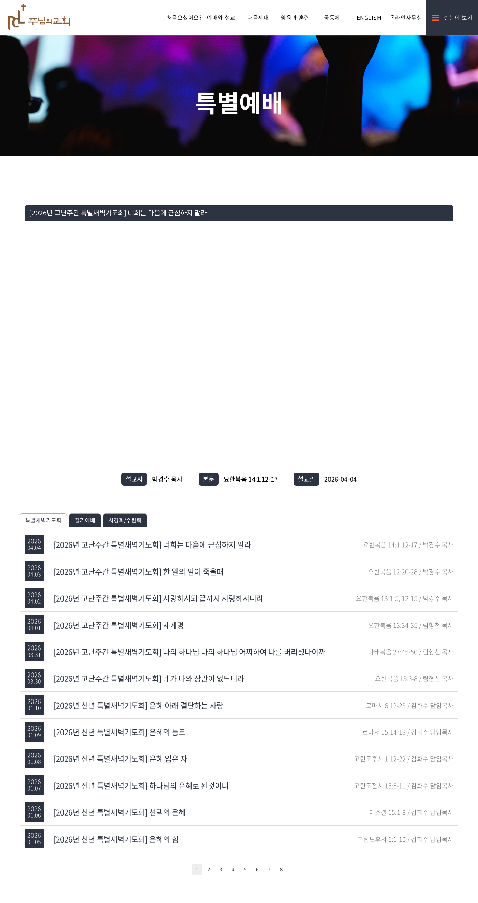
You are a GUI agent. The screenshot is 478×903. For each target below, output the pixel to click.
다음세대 (258, 17)
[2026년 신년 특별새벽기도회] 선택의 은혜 (119, 812)
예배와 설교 (221, 17)
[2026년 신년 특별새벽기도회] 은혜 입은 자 (120, 758)
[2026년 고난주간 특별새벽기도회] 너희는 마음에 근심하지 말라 (152, 544)
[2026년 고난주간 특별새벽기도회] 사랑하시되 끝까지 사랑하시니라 (158, 598)
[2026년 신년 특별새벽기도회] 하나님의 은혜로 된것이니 (141, 785)
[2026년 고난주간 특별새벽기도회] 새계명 (119, 625)
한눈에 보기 (452, 17)
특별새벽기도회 (43, 520)
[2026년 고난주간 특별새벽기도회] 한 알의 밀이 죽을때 (138, 571)
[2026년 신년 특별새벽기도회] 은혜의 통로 (119, 731)
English (369, 17)
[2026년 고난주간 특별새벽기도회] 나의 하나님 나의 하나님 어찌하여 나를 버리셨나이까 (189, 651)
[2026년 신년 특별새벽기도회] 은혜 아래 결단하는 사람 (138, 705)
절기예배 (85, 520)
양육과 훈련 (295, 17)
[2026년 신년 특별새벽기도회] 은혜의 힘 (116, 839)
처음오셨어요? (184, 17)
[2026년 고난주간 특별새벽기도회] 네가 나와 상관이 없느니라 (149, 678)
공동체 (332, 17)
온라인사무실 (406, 17)
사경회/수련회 (125, 520)
